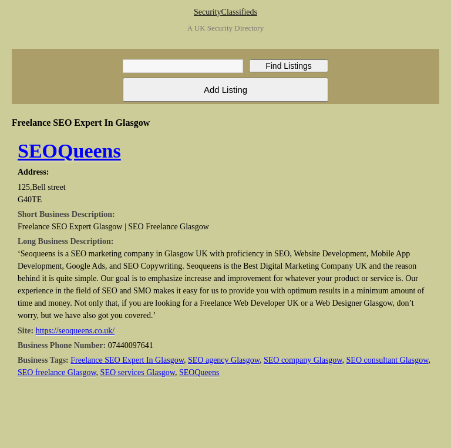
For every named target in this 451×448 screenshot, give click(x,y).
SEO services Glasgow (137, 372)
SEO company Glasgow (303, 360)
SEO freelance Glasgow (57, 372)
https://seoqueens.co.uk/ (75, 330)
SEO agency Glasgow (224, 360)
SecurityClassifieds (225, 12)
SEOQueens (69, 151)
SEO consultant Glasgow (387, 360)
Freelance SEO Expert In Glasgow (127, 360)
